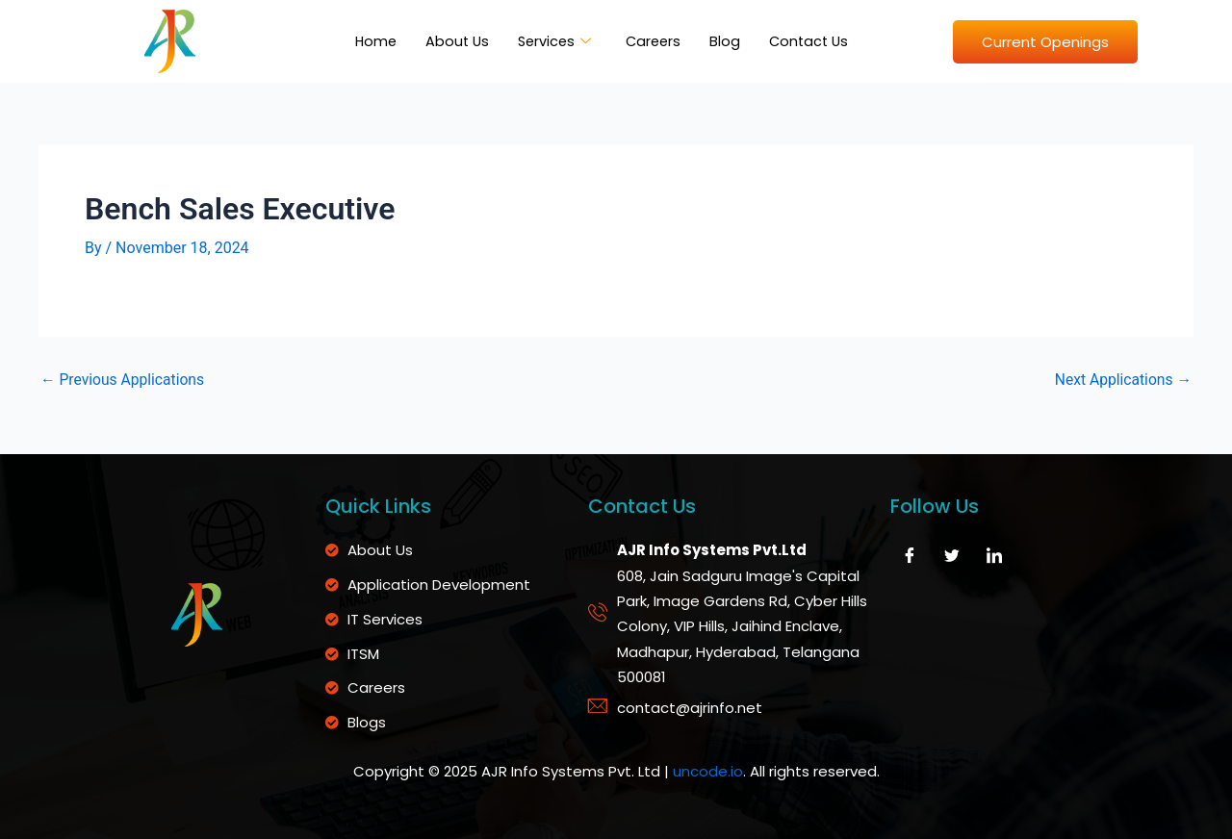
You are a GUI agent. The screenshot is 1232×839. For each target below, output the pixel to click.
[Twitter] (951, 555)
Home (370, 41)
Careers (654, 41)
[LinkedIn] (994, 555)
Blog (727, 41)
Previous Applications (124, 380)
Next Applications (1121, 380)
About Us (453, 41)
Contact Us (813, 41)
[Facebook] (909, 555)
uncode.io (708, 772)
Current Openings (1045, 42)
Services (553, 41)
